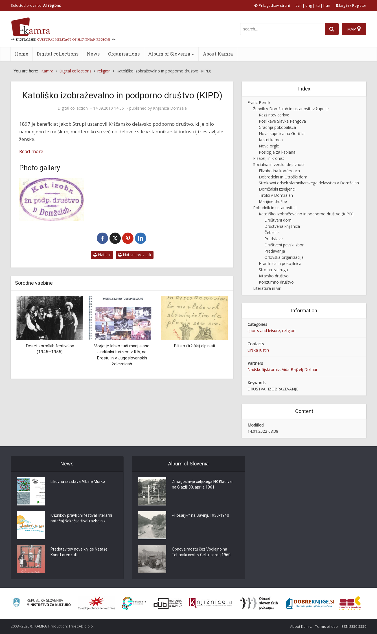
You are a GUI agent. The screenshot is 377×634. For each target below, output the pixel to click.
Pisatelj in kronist (268, 158)
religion (288, 330)
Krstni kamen (271, 139)
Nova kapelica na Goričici (281, 133)
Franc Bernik (258, 102)
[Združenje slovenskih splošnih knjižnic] (210, 603)
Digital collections (57, 54)
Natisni (102, 254)
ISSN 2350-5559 (353, 626)
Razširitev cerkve (274, 115)
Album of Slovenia (169, 54)
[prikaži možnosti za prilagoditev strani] (272, 5)
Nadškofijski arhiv (263, 369)
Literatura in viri (267, 288)
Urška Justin (258, 350)
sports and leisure (263, 330)
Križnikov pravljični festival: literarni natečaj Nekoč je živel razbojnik (81, 518)
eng (308, 5)
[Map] (354, 29)
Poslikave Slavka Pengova (282, 121)
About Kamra (218, 54)
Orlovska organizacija (284, 257)
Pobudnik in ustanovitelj (275, 207)
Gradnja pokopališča (277, 127)
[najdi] (332, 29)
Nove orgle (269, 146)
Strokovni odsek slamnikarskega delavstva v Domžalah (309, 182)
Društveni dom (277, 220)
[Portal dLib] (167, 603)
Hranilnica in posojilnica (280, 263)
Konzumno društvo (276, 282)
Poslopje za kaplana (277, 152)
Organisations (124, 54)
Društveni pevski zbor (284, 245)
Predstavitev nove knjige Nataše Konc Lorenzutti (79, 552)
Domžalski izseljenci (277, 189)
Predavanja (274, 251)
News (93, 54)
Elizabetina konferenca (279, 170)
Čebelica (272, 232)
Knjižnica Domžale (170, 108)
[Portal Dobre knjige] (310, 603)
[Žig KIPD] (51, 199)
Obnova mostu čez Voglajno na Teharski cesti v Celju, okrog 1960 (201, 552)
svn (298, 5)
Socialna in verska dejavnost (279, 164)
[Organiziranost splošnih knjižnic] (96, 603)
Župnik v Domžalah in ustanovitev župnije (291, 108)
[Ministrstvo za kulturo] (41, 603)
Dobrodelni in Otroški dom (283, 177)
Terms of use (326, 626)
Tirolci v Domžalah (276, 195)
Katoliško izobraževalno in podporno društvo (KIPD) (306, 214)
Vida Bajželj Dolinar (299, 369)
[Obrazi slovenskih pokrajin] (259, 603)
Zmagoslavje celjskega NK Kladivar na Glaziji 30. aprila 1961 (202, 484)
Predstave (273, 238)
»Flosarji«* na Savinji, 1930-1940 (200, 515)
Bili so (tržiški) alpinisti (194, 345)
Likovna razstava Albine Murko (78, 481)
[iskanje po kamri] (282, 29)
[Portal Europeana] (134, 603)
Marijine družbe (273, 201)
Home (21, 54)
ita (317, 5)
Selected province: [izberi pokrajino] (36, 5)
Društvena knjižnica (282, 226)
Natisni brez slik (134, 254)
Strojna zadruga (273, 269)
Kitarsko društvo (274, 276)
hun (326, 5)
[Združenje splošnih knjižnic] (350, 603)
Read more (31, 151)
